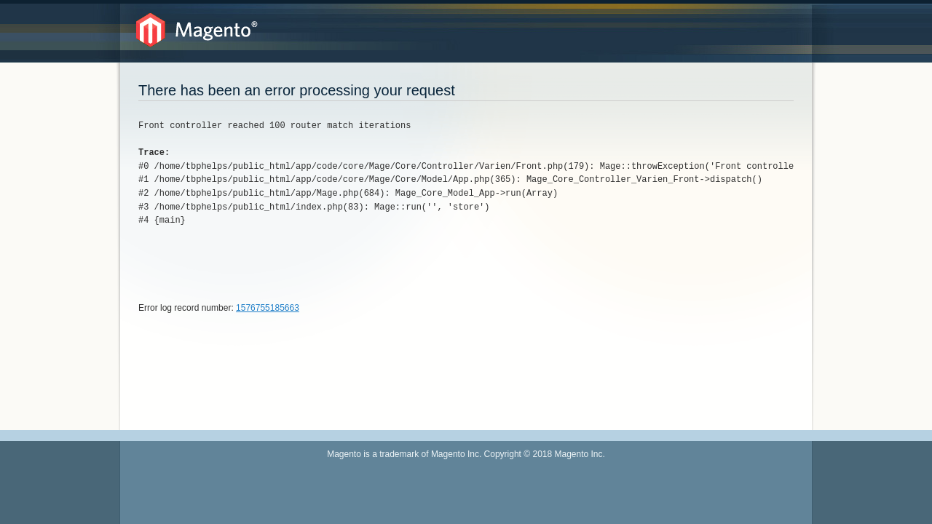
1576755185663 (267, 308)
